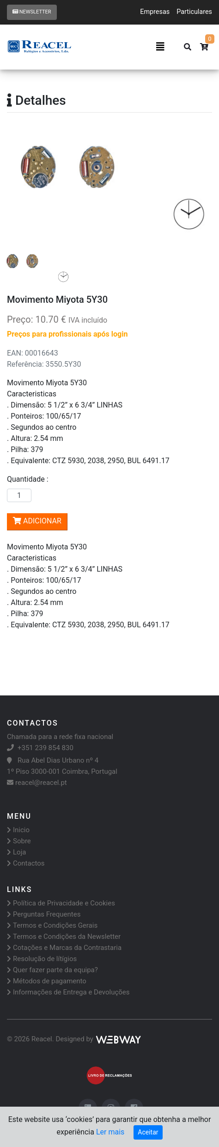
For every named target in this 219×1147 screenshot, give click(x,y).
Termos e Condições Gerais (52, 925)
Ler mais (110, 1132)
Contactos (26, 863)
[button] (22, 186)
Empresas (155, 12)
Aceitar (148, 1132)
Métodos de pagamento (46, 981)
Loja (16, 852)
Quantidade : (29, 479)
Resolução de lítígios (42, 959)
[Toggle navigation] (160, 47)
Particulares (194, 12)
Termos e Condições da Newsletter (64, 936)
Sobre (19, 841)
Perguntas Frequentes (43, 914)
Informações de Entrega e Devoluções (68, 992)
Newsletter (31, 12)
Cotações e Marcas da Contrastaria (64, 947)
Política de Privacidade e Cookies (61, 903)
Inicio (18, 830)
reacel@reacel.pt (37, 782)
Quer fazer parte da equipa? (52, 970)
